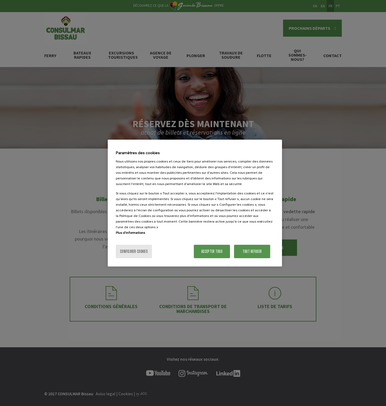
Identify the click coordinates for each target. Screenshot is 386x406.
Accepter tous (211, 251)
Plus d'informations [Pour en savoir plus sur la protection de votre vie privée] (130, 232)
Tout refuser (252, 251)
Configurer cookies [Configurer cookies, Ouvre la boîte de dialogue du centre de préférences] (134, 251)
